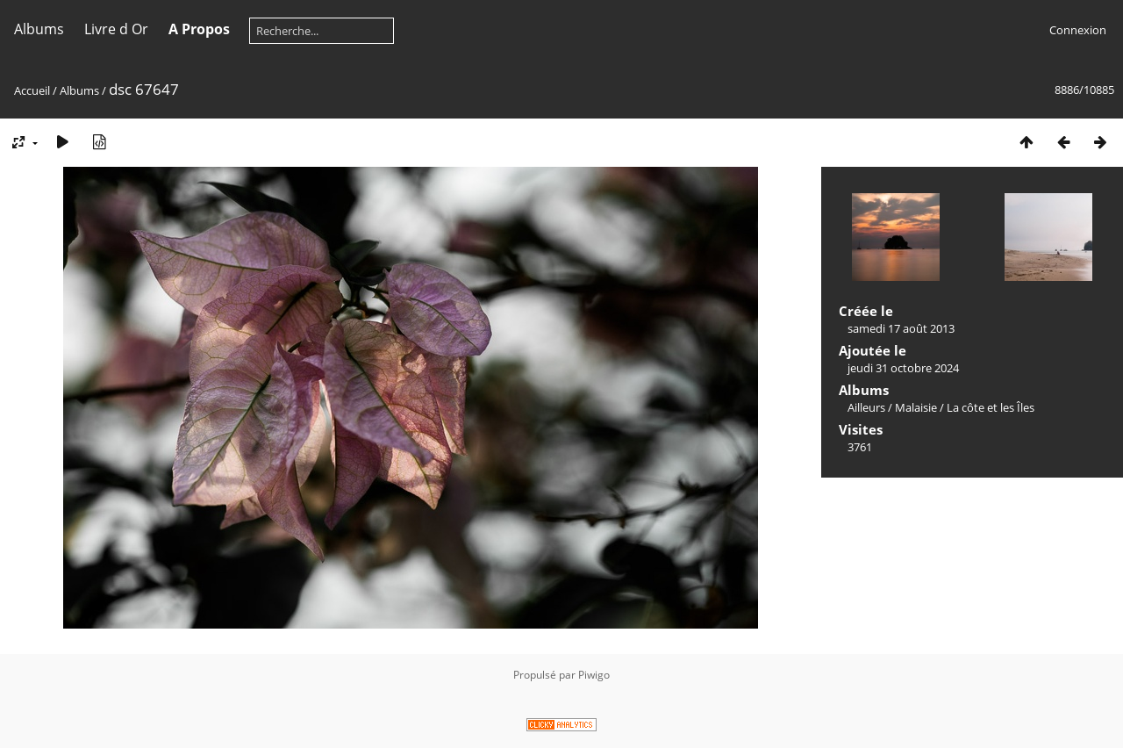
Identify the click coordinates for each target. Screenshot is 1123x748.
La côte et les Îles (990, 407)
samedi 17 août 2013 (901, 328)
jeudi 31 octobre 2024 (903, 368)
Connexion (1077, 30)
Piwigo (594, 674)
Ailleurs (866, 407)
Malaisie (916, 407)
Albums (39, 29)
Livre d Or (116, 29)
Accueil (32, 90)
